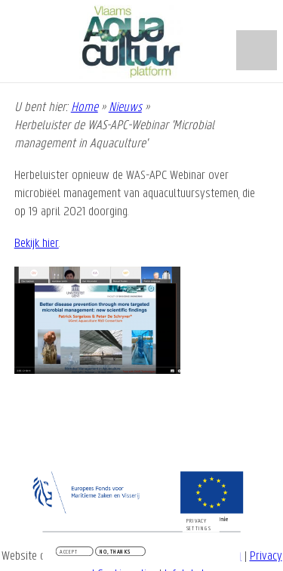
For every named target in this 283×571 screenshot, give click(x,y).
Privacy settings (198, 525)
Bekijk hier (36, 243)
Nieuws (125, 107)
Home (84, 107)
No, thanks (115, 553)
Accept (69, 553)
